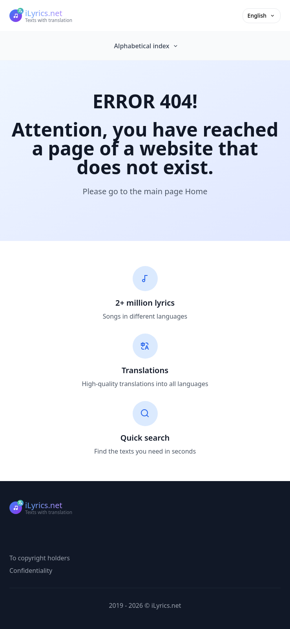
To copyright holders (39, 558)
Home (196, 191)
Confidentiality (30, 570)
